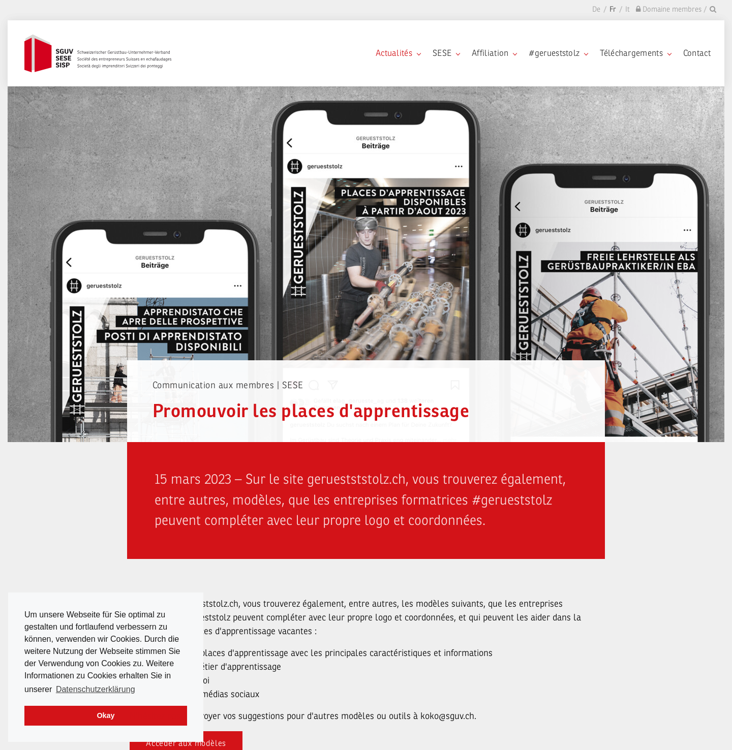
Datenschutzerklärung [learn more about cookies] (95, 689)
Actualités (398, 53)
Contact (697, 53)
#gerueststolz (558, 53)
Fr (612, 9)
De (596, 9)
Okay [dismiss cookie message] (105, 715)
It (627, 9)
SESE (446, 53)
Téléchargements (635, 53)
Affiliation (494, 53)
